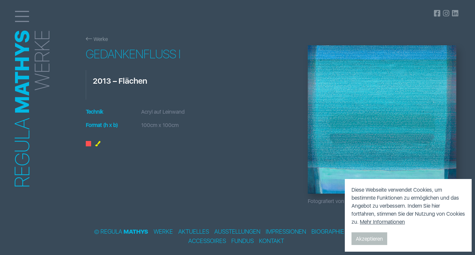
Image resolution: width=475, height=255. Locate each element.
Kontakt (271, 241)
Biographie (327, 232)
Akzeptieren (369, 239)
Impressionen (286, 232)
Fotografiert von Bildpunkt (337, 201)
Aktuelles (193, 232)
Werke (97, 39)
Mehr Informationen (382, 222)
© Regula (121, 232)
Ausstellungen (237, 232)
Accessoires (207, 241)
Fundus (242, 241)
